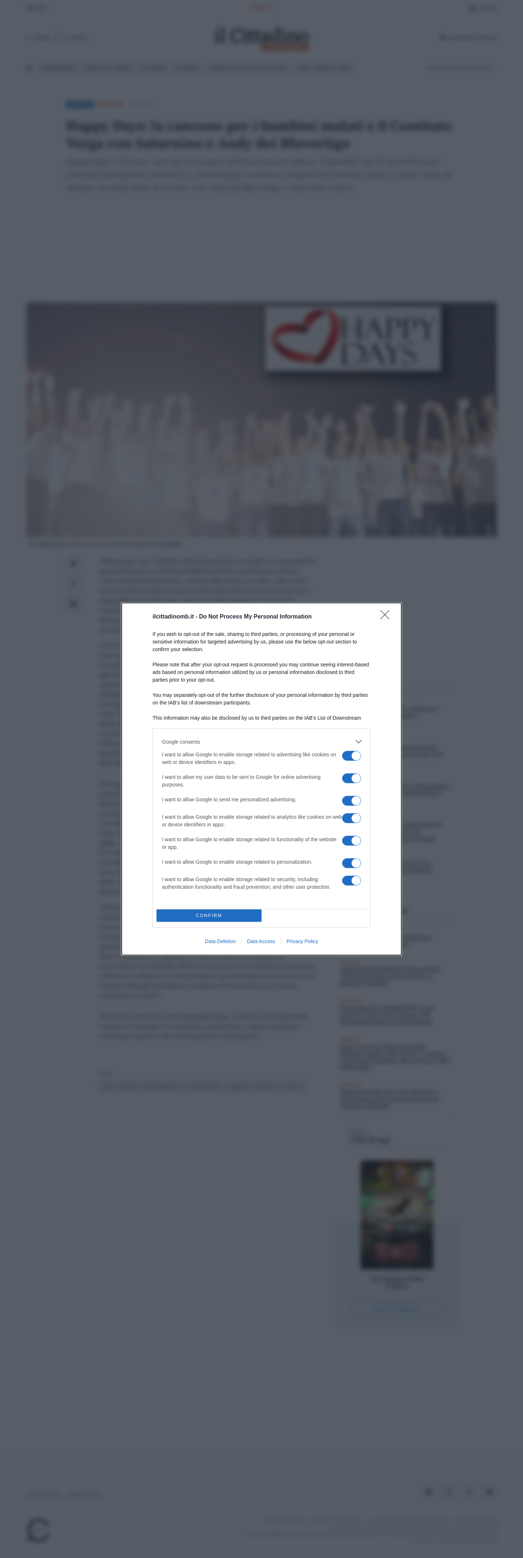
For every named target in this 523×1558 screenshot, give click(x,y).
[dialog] (261, 779)
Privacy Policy (302, 941)
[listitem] (261, 741)
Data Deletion (220, 941)
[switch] (351, 756)
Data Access (261, 941)
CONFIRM (209, 915)
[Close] (387, 617)
